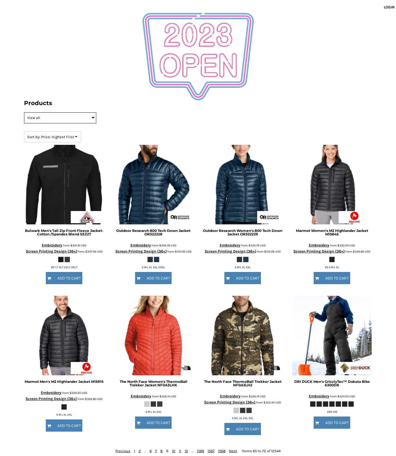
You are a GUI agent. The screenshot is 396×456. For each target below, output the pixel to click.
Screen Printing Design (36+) (51, 251)
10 (173, 451)
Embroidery (52, 245)
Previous (122, 451)
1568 (222, 451)
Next (233, 451)
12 (186, 451)
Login (389, 7)
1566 (200, 451)
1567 (211, 451)
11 (180, 451)
